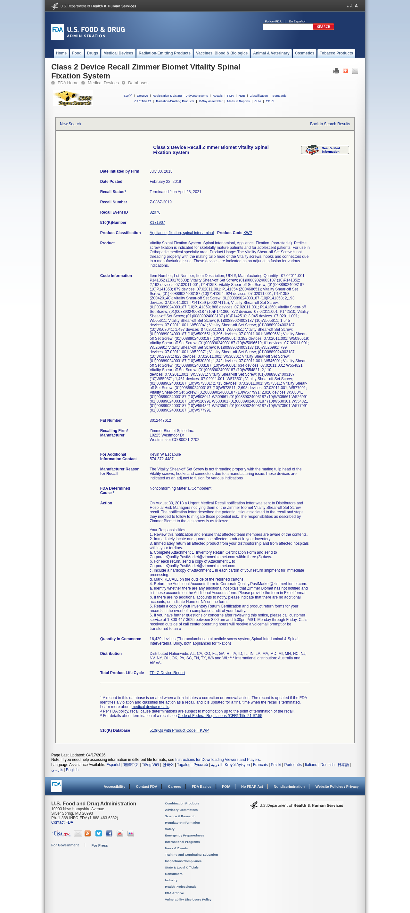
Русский (200, 764)
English (72, 770)
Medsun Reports (238, 101)
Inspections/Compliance (183, 861)
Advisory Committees (181, 809)
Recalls (217, 95)
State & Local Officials (182, 867)
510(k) (128, 95)
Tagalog (184, 764)
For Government (65, 845)
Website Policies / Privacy (337, 786)
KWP (247, 233)
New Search (70, 124)
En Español (297, 21)
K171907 (157, 222)
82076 (155, 212)
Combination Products (182, 803)
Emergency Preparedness (184, 835)
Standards (280, 95)
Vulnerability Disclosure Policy (188, 899)
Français (260, 764)
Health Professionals (180, 886)
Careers (174, 786)
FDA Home (68, 82)
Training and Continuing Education (191, 854)
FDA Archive (174, 893)
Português (293, 764)
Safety (170, 829)
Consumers (174, 874)
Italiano (311, 764)
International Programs (182, 842)
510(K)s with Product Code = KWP (179, 730)
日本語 (343, 764)
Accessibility (114, 786)
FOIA (226, 786)
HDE (242, 95)
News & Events (176, 848)
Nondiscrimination (289, 786)
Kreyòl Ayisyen (237, 764)
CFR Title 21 (142, 101)
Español (113, 764)
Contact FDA (146, 786)
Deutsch (327, 764)
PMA (230, 95)
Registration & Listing (167, 95)
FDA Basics (201, 786)
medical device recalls (150, 707)
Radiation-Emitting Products (175, 101)
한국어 (168, 764)
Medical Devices (103, 82)
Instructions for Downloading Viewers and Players (217, 759)
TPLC (270, 101)
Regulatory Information (182, 822)
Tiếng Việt (150, 764)
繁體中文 (131, 764)
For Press (100, 845)
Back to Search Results (330, 124)
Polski (276, 764)
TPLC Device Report (167, 673)
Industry (171, 880)
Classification (259, 95)
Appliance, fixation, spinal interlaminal (182, 233)
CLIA (257, 101)
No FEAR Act (252, 786)
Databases (138, 82)
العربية (216, 764)
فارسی (57, 770)
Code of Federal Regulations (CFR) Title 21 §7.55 (220, 715)
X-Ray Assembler (211, 101)
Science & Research (180, 816)
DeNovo (142, 95)
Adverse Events (197, 95)
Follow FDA (273, 21)
